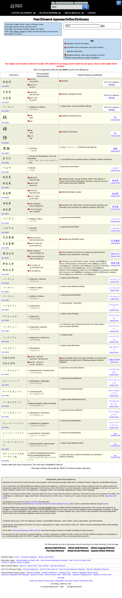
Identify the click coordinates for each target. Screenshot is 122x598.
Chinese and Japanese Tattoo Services (26, 530)
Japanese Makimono (49, 573)
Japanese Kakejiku (33, 573)
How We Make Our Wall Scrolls (27, 560)
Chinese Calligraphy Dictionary (97, 569)
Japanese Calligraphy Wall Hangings (15, 575)
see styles (5, 86)
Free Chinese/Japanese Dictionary (72, 569)
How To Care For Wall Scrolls (80, 560)
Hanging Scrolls (64, 573)
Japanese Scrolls (36, 575)
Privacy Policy (49, 581)
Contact (92, 13)
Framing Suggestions (30, 569)
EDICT (22, 502)
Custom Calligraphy (23, 13)
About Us (22, 566)
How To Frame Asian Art (49, 569)
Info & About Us (74, 13)
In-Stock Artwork (50, 13)
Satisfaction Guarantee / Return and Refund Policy (74, 581)
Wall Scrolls (66, 575)
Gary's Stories (43, 566)
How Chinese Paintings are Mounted (54, 560)
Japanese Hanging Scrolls (82, 575)
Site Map (61, 578)
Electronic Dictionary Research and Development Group (48, 504)
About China (32, 566)
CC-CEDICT (33, 502)
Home (17, 557)
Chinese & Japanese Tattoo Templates (16, 562)
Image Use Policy (35, 581)
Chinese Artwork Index (52, 575)
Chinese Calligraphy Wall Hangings (85, 573)
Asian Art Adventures (58, 566)
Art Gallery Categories (29, 557)
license (105, 504)
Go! (102, 26)
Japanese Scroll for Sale (102, 575)
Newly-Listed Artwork (46, 557)
